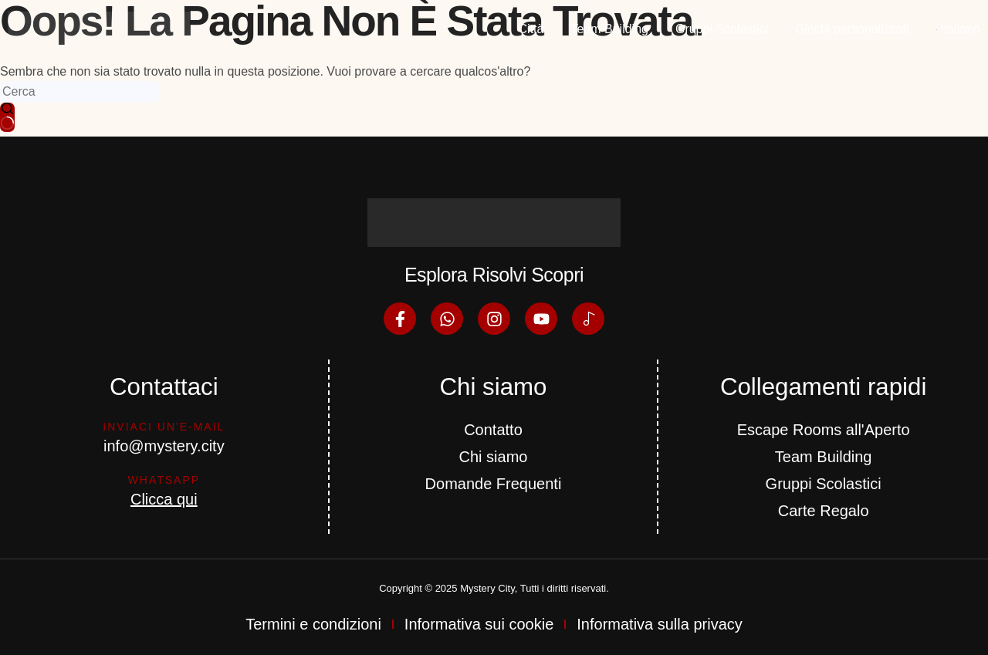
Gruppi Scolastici (721, 28)
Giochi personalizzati (852, 28)
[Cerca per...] (79, 92)
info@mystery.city (164, 445)
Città (531, 28)
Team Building (609, 28)
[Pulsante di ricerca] (7, 117)
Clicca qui (164, 499)
